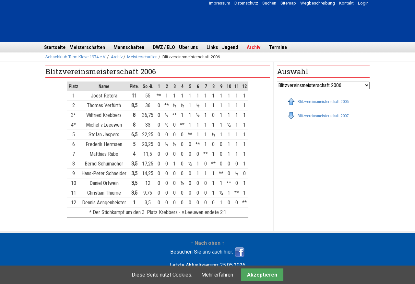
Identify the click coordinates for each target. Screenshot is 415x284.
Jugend (230, 47)
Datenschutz (246, 3)
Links (212, 47)
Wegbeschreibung (317, 3)
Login (363, 3)
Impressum (219, 3)
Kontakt (346, 3)
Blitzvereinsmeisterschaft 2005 (323, 101)
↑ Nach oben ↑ (207, 243)
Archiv (253, 47)
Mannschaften (128, 47)
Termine (278, 47)
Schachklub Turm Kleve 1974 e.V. (75, 56)
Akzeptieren (262, 275)
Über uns (188, 47)
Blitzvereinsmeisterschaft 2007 (323, 115)
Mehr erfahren (217, 275)
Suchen (269, 3)
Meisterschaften (87, 47)
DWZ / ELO (164, 47)
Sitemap (288, 3)
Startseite (54, 47)
